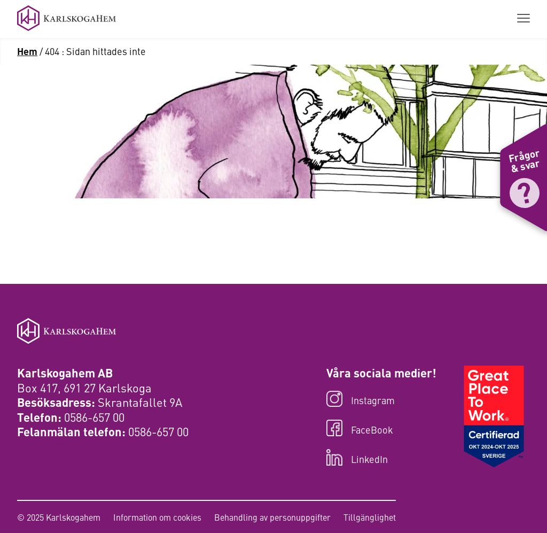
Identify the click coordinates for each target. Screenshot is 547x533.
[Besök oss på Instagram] (381, 400)
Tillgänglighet (369, 517)
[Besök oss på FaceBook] (381, 429)
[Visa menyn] (523, 18)
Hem (27, 51)
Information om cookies (157, 517)
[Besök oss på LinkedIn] (381, 458)
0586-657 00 (94, 417)
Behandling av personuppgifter (272, 517)
